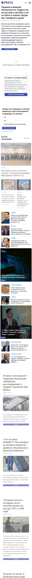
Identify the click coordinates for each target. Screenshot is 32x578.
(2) (22, 175)
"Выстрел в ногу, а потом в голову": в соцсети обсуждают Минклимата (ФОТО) (16, 173)
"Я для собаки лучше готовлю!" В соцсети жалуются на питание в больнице (19, 290)
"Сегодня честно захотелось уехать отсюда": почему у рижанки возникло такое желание (8, 198)
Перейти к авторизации (16, 94)
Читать (16, 424)
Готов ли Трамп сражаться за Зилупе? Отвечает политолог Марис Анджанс (14, 332)
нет (5, 120)
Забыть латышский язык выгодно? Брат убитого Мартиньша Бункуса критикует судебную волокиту (19, 218)
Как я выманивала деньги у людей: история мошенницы (13, 276)
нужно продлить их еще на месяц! (15, 124)
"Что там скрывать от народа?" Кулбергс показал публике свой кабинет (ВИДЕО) (20, 359)
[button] (30, 3)
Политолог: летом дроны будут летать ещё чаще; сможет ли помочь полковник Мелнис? (19, 347)
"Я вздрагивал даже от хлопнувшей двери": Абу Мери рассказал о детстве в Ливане (20, 243)
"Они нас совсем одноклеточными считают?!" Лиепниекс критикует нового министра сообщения (21, 231)
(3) (17, 246)
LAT (26, 2)
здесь (15, 91)
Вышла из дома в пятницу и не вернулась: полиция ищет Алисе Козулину (21, 301)
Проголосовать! (9, 128)
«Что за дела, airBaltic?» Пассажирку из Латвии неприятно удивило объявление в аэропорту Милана (15, 445)
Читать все (27, 138)
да (5, 117)
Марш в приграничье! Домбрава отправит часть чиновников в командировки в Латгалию (23, 200)
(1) (14, 202)
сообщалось (10, 414)
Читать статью (9, 49)
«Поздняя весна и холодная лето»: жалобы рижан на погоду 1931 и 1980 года (13, 506)
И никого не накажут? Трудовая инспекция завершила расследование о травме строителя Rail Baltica (15, 382)
